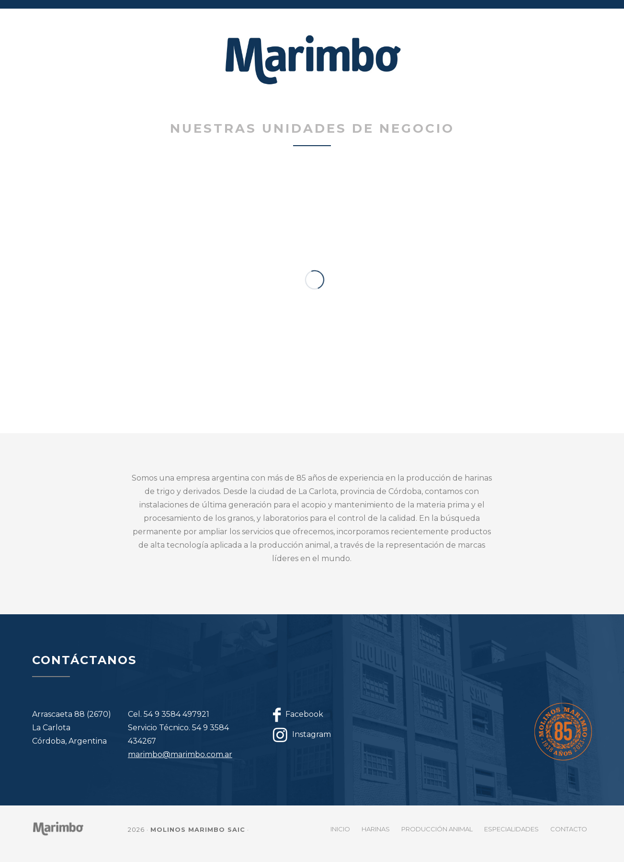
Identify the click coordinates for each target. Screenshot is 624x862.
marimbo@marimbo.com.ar (180, 754)
